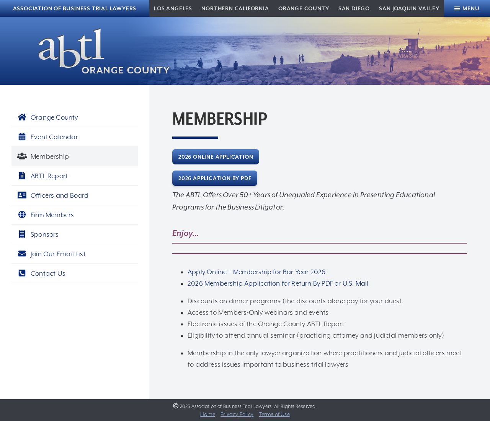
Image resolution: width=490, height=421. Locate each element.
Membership (43, 156)
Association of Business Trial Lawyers (75, 8)
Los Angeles (173, 8)
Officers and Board (53, 195)
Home (207, 414)
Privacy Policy (236, 414)
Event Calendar (47, 137)
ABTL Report (42, 176)
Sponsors (38, 234)
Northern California (235, 8)
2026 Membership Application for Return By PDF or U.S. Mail (278, 283)
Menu (470, 8)
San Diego (354, 8)
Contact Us (41, 273)
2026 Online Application (215, 157)
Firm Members (45, 215)
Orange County (303, 8)
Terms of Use (274, 414)
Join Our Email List (51, 254)
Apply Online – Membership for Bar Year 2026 (257, 272)
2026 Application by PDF (214, 178)
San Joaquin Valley (409, 8)
